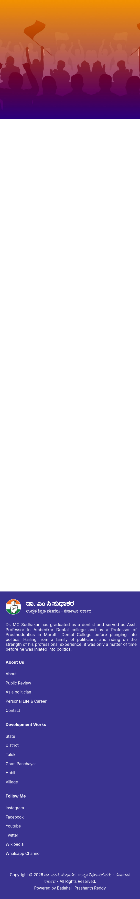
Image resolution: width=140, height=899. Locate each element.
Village (12, 782)
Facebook (15, 817)
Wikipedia (15, 844)
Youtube (13, 826)
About (11, 673)
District (12, 745)
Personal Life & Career (26, 701)
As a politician (18, 692)
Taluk (10, 754)
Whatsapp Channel (23, 853)
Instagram (15, 807)
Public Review (18, 683)
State (10, 736)
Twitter (12, 835)
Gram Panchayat (21, 763)
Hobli (10, 772)
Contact (13, 710)
